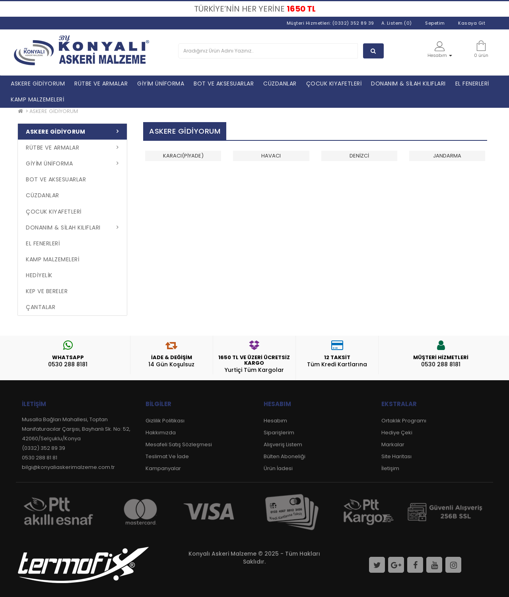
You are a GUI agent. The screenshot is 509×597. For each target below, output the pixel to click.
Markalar (392, 444)
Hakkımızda (161, 432)
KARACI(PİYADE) (183, 155)
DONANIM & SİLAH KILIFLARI (408, 84)
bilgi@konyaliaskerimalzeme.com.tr (68, 467)
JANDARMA (447, 155)
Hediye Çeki (396, 432)
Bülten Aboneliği (284, 456)
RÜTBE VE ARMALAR (101, 84)
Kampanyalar (163, 468)
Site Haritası (396, 456)
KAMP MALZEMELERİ (37, 99)
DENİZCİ (359, 155)
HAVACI (271, 155)
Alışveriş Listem (283, 444)
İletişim (390, 468)
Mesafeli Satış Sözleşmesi (179, 444)
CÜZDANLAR (280, 84)
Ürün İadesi (278, 468)
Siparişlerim (279, 432)
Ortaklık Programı (403, 420)
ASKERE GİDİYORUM (38, 84)
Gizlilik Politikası (165, 420)
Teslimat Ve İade (167, 456)
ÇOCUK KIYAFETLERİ (334, 84)
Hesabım (275, 420)
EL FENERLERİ (472, 84)
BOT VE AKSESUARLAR (224, 84)
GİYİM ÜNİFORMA (160, 84)
